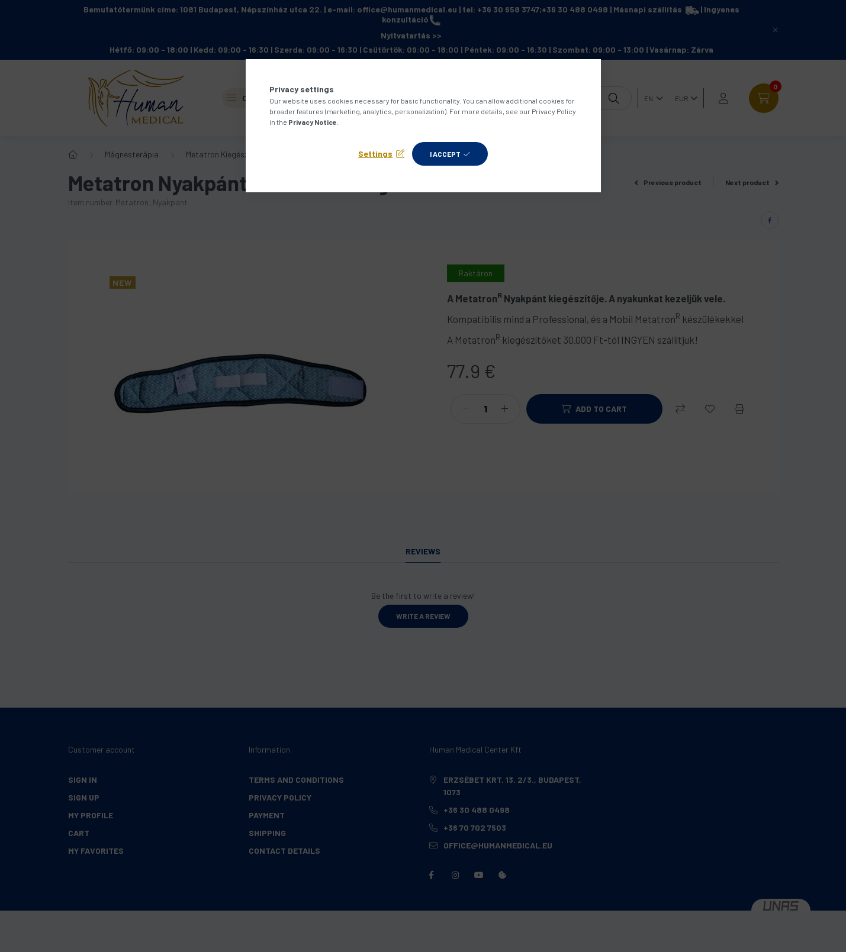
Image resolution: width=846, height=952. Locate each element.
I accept (445, 154)
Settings (375, 154)
